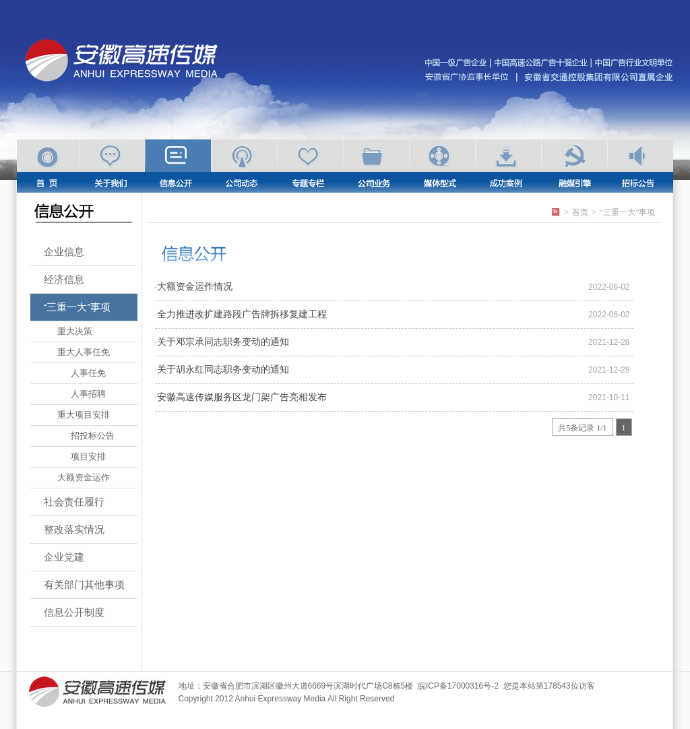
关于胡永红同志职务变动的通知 (223, 369)
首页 (580, 212)
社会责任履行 (74, 501)
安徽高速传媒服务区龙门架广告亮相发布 (242, 397)
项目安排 (88, 456)
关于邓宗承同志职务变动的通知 (223, 342)
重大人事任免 (83, 352)
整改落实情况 (74, 529)
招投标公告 (93, 436)
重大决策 (74, 331)
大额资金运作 (83, 477)
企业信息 (64, 251)
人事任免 (88, 373)
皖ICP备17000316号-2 (458, 686)
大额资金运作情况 (194, 287)
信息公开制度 (74, 612)
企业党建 (64, 557)
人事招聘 (88, 394)
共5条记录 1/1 (582, 428)
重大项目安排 (83, 415)
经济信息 (64, 279)
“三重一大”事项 (77, 307)
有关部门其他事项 (84, 584)
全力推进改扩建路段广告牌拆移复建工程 (242, 314)
